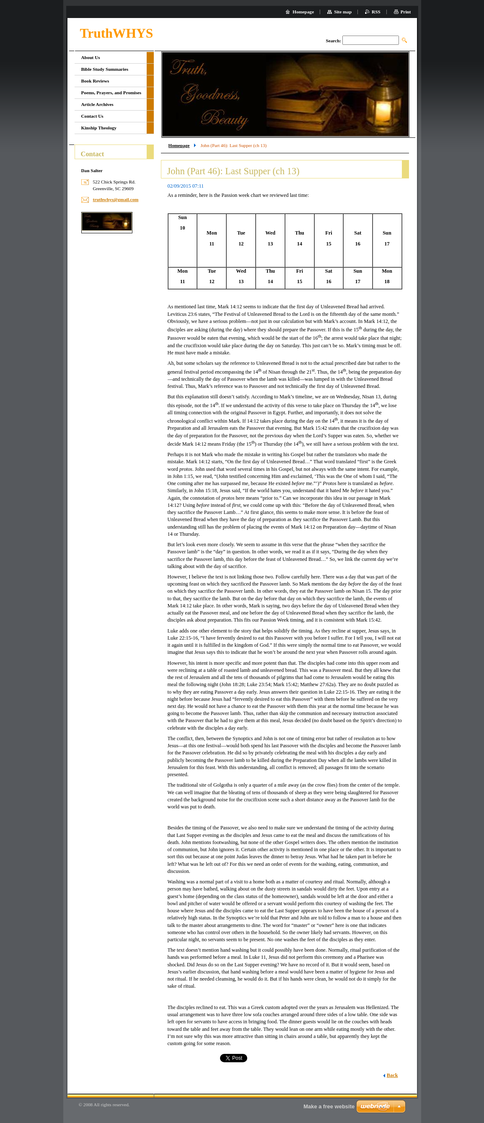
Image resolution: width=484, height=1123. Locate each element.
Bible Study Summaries (105, 69)
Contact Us (92, 116)
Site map (343, 11)
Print (406, 11)
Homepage (179, 145)
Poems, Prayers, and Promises (111, 92)
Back (392, 1075)
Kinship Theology (99, 127)
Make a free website (329, 1106)
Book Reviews (95, 80)
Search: (333, 40)
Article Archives (97, 104)
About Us (90, 57)
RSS (376, 11)
